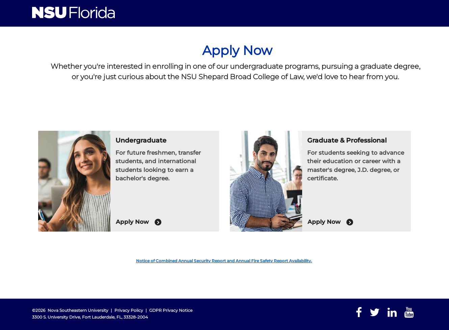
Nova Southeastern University (78, 310)
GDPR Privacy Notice (170, 310)
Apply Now (138, 222)
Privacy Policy (128, 310)
